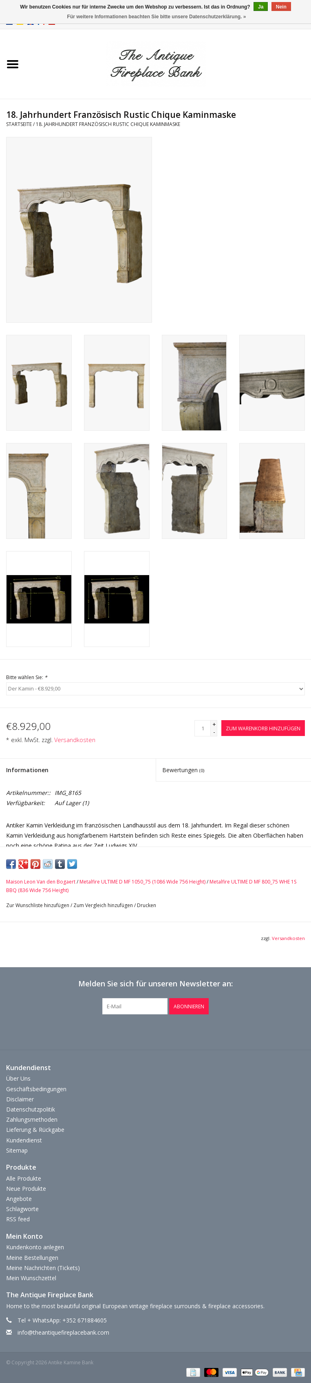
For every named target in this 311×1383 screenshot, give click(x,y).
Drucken (146, 905)
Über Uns (18, 1078)
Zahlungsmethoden (31, 1119)
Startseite (19, 124)
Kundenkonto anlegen (35, 1247)
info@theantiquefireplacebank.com (63, 1332)
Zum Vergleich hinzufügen (103, 905)
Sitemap (17, 1150)
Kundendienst (24, 1140)
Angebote (19, 1199)
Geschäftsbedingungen (36, 1089)
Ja (260, 7)
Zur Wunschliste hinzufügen (37, 905)
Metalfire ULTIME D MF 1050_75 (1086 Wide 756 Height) (142, 881)
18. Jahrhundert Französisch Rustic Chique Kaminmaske (108, 124)
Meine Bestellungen (32, 1257)
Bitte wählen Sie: (26, 677)
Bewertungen (183, 770)
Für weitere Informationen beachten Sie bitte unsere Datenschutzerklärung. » (156, 17)
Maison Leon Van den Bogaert (40, 881)
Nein (281, 7)
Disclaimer (20, 1099)
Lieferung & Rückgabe (35, 1129)
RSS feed (18, 1219)
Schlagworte (22, 1209)
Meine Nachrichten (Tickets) (43, 1268)
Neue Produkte (26, 1188)
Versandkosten (74, 740)
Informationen (27, 770)
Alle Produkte (23, 1178)
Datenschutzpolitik (30, 1109)
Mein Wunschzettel (31, 1278)
